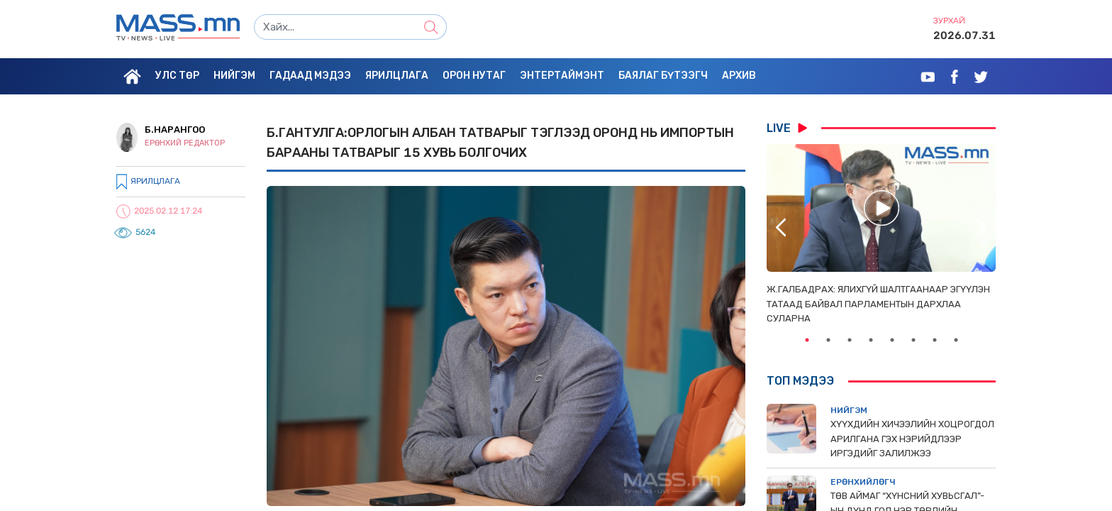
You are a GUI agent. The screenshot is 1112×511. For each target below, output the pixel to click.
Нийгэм (234, 76)
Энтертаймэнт (562, 76)
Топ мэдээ (800, 381)
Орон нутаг (474, 76)
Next (981, 227)
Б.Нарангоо (175, 129)
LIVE (787, 127)
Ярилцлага (396, 76)
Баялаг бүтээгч (663, 76)
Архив (739, 76)
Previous (781, 227)
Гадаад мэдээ (310, 76)
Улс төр (177, 76)
